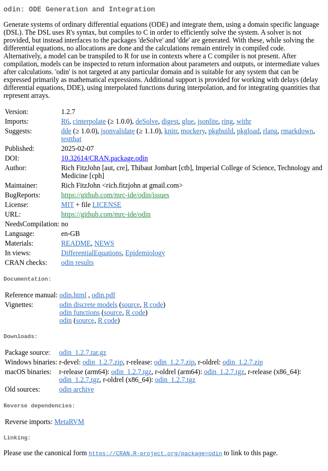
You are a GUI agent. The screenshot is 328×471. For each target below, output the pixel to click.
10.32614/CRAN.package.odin (104, 160)
